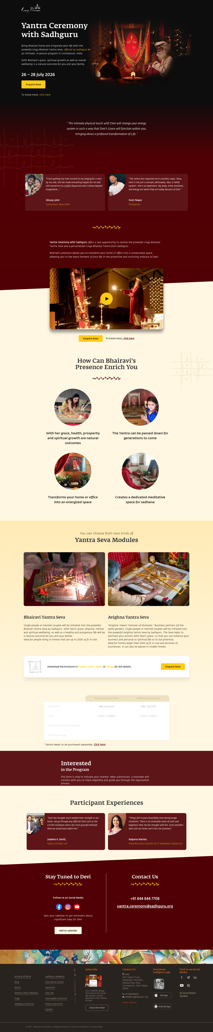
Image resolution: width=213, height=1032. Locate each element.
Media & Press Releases (26, 993)
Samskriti (50, 987)
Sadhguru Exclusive (24, 1004)
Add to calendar (68, 930)
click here (44, 94)
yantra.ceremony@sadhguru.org (145, 906)
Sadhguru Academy (54, 976)
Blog (17, 982)
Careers (49, 1009)
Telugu (110, 666)
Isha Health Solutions (56, 998)
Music (18, 987)
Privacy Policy (97, 1026)
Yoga (17, 998)
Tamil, (99, 666)
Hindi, (91, 666)
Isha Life (49, 993)
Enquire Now (33, 84)
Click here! (99, 744)
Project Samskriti (54, 1004)
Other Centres (129, 1002)
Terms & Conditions (80, 1026)
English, (82, 666)
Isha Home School (54, 982)
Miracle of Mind (23, 976)
